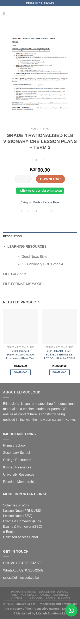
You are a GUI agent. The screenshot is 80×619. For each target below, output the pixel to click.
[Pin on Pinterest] (51, 211)
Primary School (14, 445)
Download (50, 179)
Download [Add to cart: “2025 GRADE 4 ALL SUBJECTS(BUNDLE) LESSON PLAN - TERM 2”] (60, 372)
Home (34, 128)
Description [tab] (12, 236)
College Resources (17, 460)
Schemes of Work (16, 505)
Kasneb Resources (17, 467)
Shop (46, 128)
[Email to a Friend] (43, 211)
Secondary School (16, 452)
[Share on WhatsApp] (21, 211)
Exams (50, 597)
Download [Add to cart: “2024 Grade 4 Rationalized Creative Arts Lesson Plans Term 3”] (20, 372)
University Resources (18, 474)
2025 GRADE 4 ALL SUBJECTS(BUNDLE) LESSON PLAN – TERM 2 (59, 356)
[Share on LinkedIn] (58, 211)
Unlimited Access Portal (20, 537)
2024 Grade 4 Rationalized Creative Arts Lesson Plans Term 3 (20, 356)
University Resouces (27, 597)
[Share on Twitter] (36, 211)
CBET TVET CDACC (24, 594)
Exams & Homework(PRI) (22, 521)
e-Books (9, 531)
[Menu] (5, 13)
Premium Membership (19, 482)
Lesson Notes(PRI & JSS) (22, 510)
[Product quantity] (23, 179)
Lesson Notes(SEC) (17, 516)
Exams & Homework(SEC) (22, 526)
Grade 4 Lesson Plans (46, 202)
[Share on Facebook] (28, 211)
